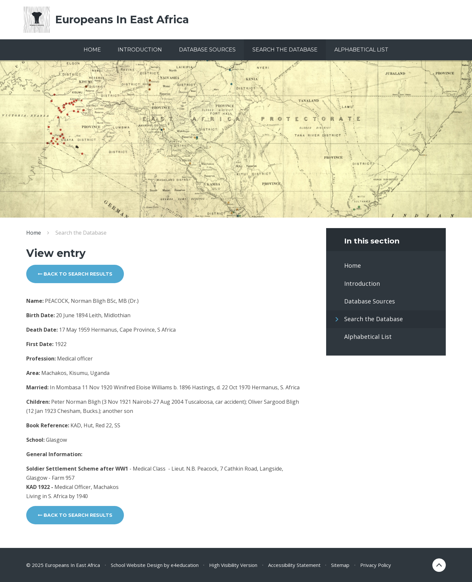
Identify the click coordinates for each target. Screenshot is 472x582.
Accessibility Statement (294, 565)
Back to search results (75, 274)
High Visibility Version (233, 565)
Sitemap (340, 565)
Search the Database (81, 232)
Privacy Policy (375, 565)
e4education (185, 565)
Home (33, 232)
